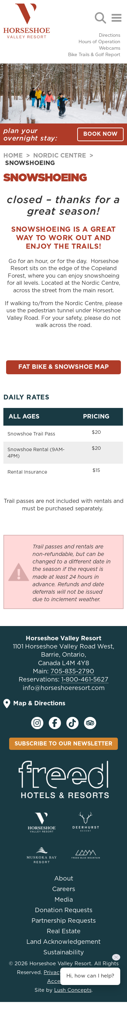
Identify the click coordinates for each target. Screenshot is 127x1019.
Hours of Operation (99, 42)
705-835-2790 (72, 672)
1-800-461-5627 (84, 680)
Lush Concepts (72, 990)
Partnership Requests (63, 921)
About (63, 879)
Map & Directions (34, 703)
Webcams (109, 48)
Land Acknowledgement (63, 942)
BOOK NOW (100, 134)
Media (64, 900)
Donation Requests (63, 910)
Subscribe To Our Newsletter (63, 743)
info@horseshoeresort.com (64, 688)
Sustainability (63, 953)
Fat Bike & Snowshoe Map (63, 367)
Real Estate (64, 931)
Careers (63, 889)
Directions (109, 35)
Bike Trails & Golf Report (94, 55)
